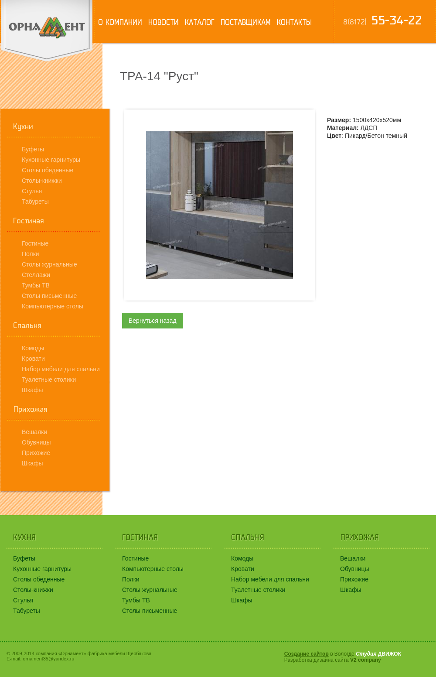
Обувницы (36, 442)
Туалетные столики (49, 379)
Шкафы (32, 389)
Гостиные (35, 243)
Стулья (32, 191)
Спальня (27, 325)
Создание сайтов (306, 654)
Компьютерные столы (52, 306)
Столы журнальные (49, 264)
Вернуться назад (153, 320)
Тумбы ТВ (36, 285)
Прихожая (30, 409)
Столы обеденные (47, 170)
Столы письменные (49, 295)
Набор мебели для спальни (61, 369)
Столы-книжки (42, 180)
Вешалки (34, 431)
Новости (163, 22)
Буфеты (33, 149)
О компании (120, 22)
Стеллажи (36, 274)
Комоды (33, 348)
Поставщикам (246, 22)
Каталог (200, 22)
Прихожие (36, 452)
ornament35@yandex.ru (48, 658)
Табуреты (35, 201)
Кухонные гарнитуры (51, 159)
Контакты (294, 22)
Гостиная (28, 221)
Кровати (33, 358)
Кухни (23, 126)
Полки (30, 253)
